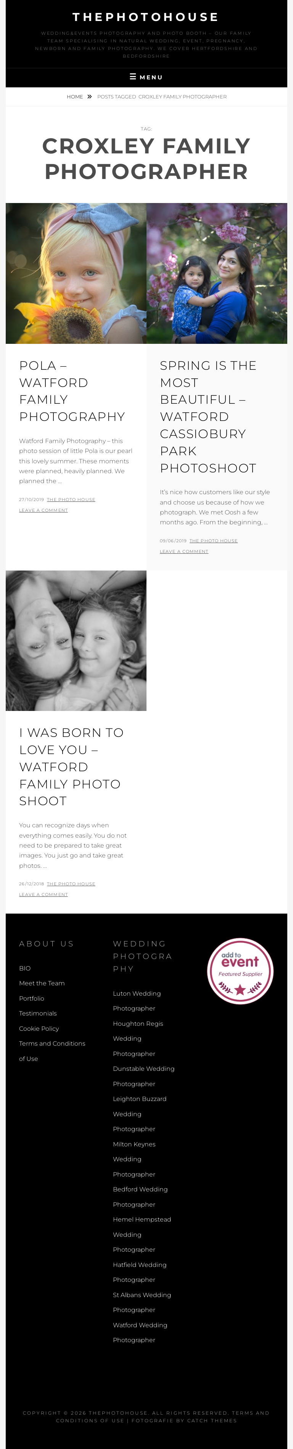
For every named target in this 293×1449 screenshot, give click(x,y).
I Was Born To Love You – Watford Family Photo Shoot (71, 766)
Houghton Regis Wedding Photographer (138, 1038)
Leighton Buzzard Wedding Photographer (140, 1114)
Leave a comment (43, 510)
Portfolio (31, 998)
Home (75, 96)
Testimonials (38, 1013)
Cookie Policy (39, 1028)
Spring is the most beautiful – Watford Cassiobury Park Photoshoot (208, 416)
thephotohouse (146, 17)
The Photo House (71, 499)
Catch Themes (212, 1420)
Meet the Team (42, 983)
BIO (25, 968)
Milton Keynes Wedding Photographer (134, 1159)
